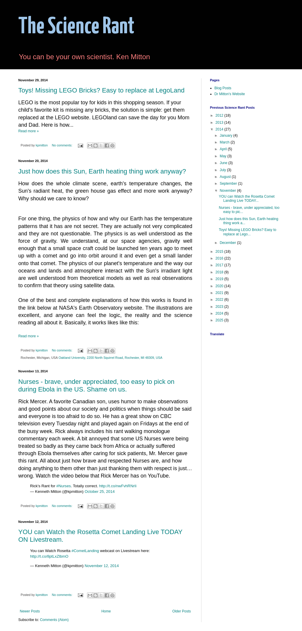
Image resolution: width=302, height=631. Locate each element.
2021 (220, 293)
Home (106, 611)
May (223, 156)
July (223, 170)
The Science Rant (76, 27)
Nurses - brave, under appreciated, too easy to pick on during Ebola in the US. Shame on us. (96, 385)
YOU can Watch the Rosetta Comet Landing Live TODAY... (247, 198)
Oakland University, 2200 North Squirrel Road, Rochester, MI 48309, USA (110, 357)
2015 (220, 252)
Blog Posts (222, 88)
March (225, 142)
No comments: (62, 145)
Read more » (28, 131)
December (228, 243)
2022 (220, 300)
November (228, 191)
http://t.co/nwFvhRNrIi (118, 486)
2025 (220, 320)
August (226, 177)
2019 (220, 279)
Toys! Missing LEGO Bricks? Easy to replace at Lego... (247, 232)
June (224, 163)
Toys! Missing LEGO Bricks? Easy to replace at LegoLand (101, 90)
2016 (220, 258)
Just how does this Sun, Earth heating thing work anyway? (102, 171)
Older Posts (181, 611)
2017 (220, 265)
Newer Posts (30, 611)
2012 (220, 115)
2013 (220, 122)
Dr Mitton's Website (229, 94)
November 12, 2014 (102, 566)
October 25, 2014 (100, 491)
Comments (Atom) (54, 620)
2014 (220, 129)
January (226, 135)
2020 (220, 286)
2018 (220, 272)
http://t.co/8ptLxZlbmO (49, 556)
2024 (220, 313)
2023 (220, 307)
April (224, 149)
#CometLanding (85, 551)
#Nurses (63, 486)
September (229, 183)
